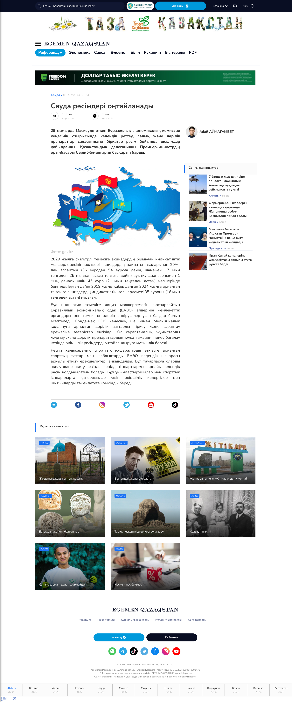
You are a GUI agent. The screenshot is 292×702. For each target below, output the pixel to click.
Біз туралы (175, 52)
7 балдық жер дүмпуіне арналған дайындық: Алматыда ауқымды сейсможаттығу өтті (227, 183)
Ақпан (56, 690)
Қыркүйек (213, 690)
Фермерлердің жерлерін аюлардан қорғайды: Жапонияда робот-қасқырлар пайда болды (228, 209)
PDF (193, 52)
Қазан (236, 690)
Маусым (146, 690)
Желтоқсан (281, 690)
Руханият (152, 52)
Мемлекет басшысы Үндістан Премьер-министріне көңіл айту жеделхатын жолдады (226, 235)
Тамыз (191, 690)
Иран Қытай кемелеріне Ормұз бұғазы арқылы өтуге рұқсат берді (230, 259)
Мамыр (124, 690)
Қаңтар (34, 690)
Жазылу (180, 6)
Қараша (258, 690)
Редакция (85, 620)
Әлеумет (119, 52)
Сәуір (101, 690)
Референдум (50, 52)
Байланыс (171, 637)
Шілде (168, 690)
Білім (135, 52)
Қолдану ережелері (168, 620)
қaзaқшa (220, 6)
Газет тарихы (106, 620)
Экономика (79, 52)
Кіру (248, 6)
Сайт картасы (197, 620)
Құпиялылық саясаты (135, 620)
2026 (11, 690)
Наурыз (79, 690)
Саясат (100, 52)
